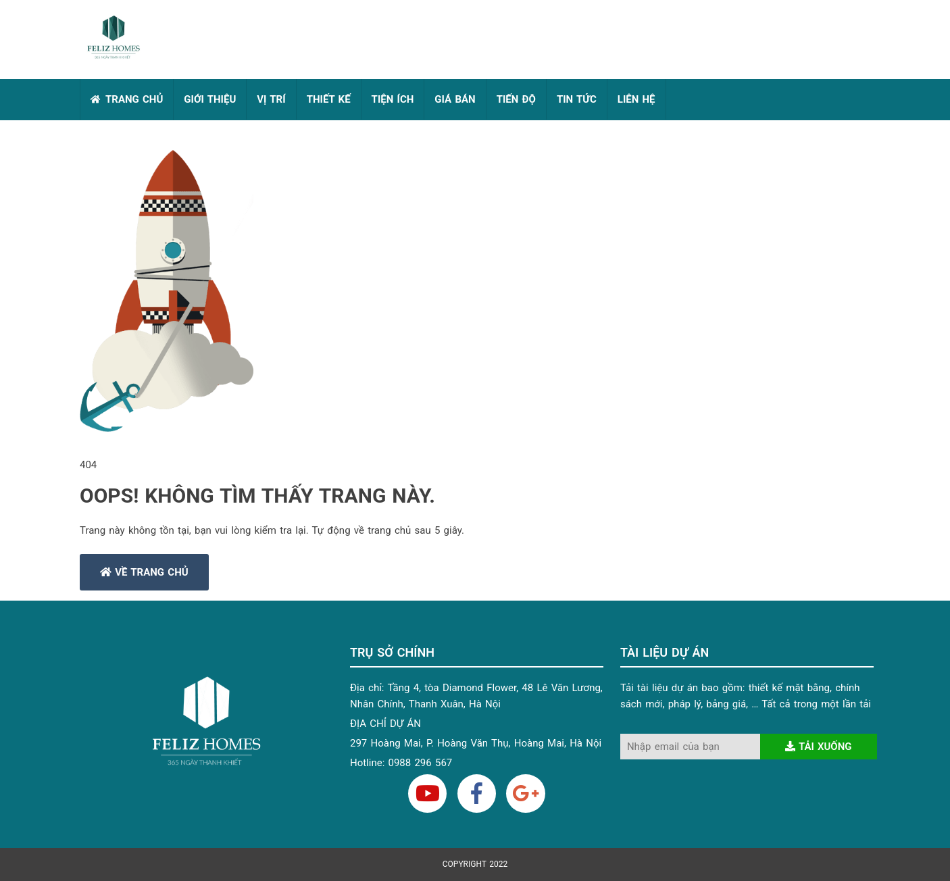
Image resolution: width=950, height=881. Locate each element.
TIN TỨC (577, 99)
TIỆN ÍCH (393, 99)
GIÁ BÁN (454, 99)
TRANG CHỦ (134, 99)
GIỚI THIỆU (210, 99)
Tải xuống (818, 746)
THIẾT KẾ (329, 99)
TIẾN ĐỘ (516, 99)
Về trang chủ (144, 572)
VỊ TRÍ (271, 99)
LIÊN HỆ (636, 99)
